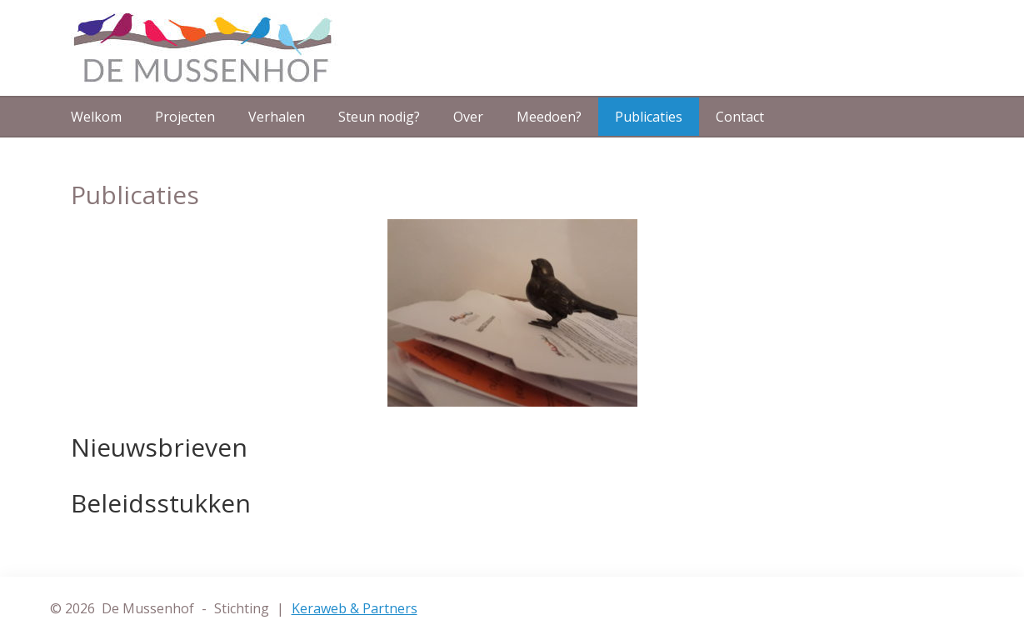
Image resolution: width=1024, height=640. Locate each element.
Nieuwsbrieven (159, 447)
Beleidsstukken (161, 503)
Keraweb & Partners (354, 608)
